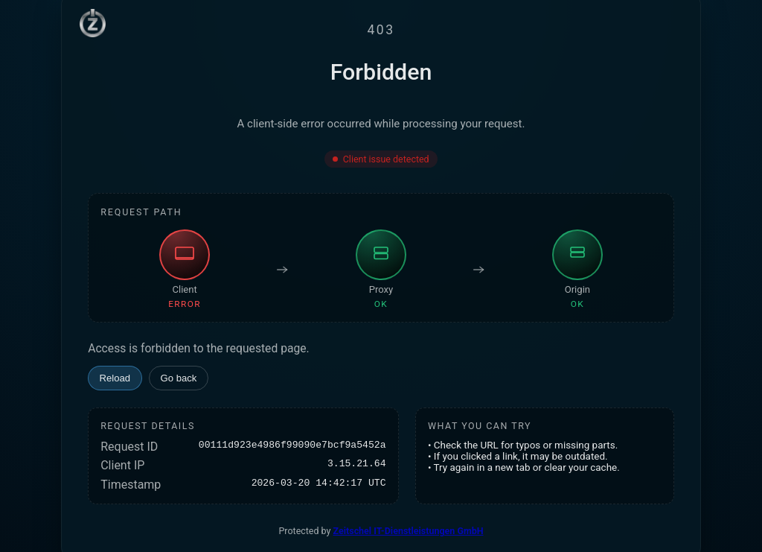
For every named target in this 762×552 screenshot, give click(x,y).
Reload (115, 378)
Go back (179, 378)
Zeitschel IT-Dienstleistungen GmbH (408, 530)
